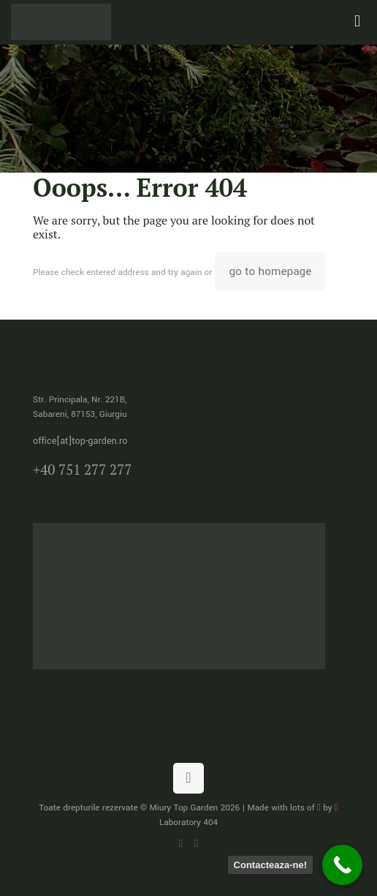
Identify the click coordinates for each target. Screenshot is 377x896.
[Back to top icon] (188, 778)
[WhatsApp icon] (180, 844)
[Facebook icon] (196, 844)
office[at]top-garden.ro (80, 441)
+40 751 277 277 (82, 469)
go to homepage (270, 271)
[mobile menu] (357, 22)
